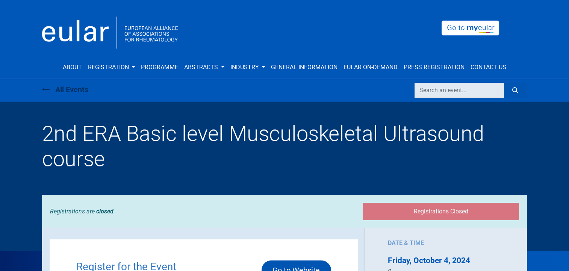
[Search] (515, 90)
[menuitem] (72, 67)
